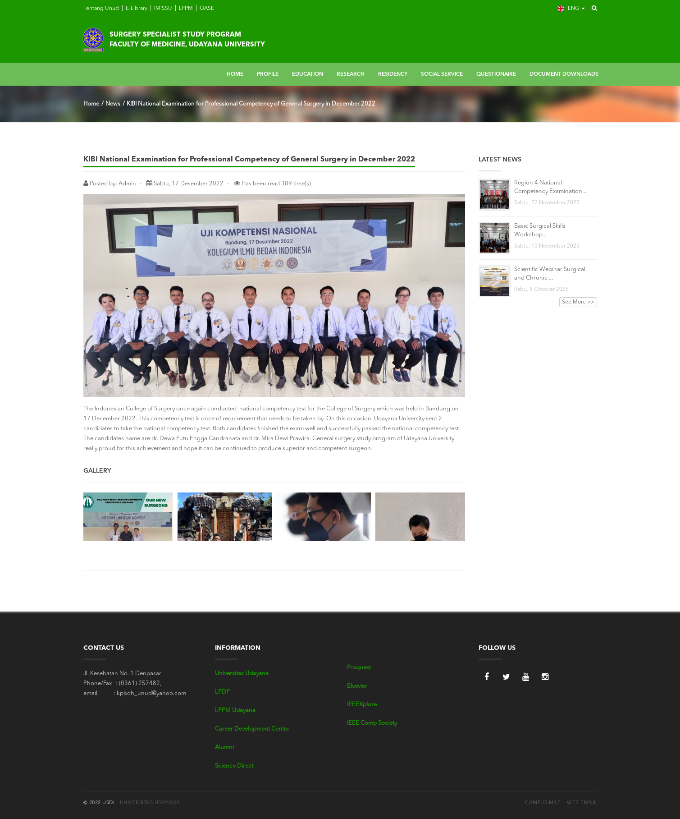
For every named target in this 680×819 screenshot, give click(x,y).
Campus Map (542, 803)
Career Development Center (252, 729)
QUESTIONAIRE (496, 74)
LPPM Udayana (235, 710)
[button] (591, 8)
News (112, 104)
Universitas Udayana (242, 673)
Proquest (359, 668)
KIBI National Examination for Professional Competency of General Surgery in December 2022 (251, 104)
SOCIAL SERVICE (442, 74)
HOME (235, 74)
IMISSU (162, 8)
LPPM (185, 8)
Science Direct (234, 766)
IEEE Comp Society (372, 723)
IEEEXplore (362, 705)
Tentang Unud (101, 8)
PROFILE (267, 74)
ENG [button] (571, 8)
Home (91, 104)
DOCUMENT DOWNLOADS (563, 74)
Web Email (582, 803)
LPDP (222, 692)
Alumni (224, 747)
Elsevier (357, 686)
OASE (206, 8)
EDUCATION (307, 74)
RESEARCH (351, 74)
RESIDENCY (392, 74)
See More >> (578, 302)
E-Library (135, 8)
